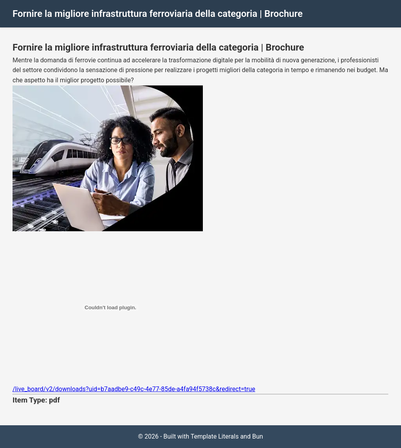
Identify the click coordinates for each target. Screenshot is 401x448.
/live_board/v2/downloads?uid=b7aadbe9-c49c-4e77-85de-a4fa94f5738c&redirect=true (134, 389)
